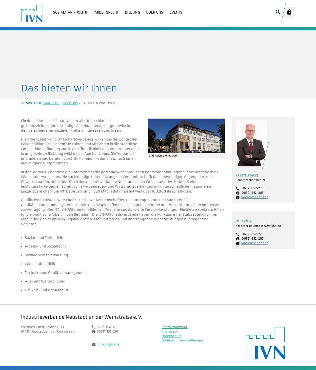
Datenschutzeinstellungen (182, 340)
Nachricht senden (254, 197)
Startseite (51, 103)
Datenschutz (171, 336)
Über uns (70, 103)
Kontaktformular (174, 327)
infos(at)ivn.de (108, 344)
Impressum (170, 331)
